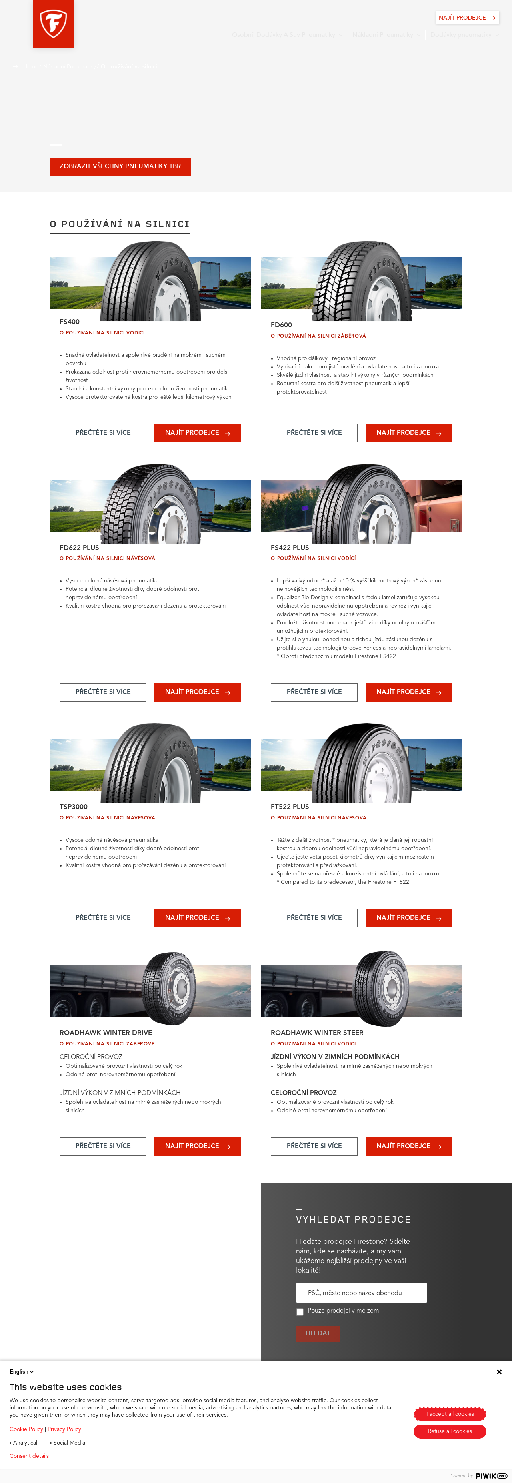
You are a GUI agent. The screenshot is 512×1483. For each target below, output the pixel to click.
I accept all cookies (450, 1414)
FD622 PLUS (81, 551)
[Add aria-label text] (103, 435)
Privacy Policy (64, 1429)
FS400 (70, 323)
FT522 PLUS (291, 813)
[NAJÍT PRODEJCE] (467, 17)
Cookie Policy (26, 1429)
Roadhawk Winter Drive (108, 1041)
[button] (33, 24)
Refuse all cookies (450, 1431)
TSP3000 (75, 813)
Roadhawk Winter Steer (319, 1041)
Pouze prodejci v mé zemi (338, 1320)
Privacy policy (79, 1456)
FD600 (282, 326)
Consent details (29, 1456)
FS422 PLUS (291, 551)
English (22, 1372)
